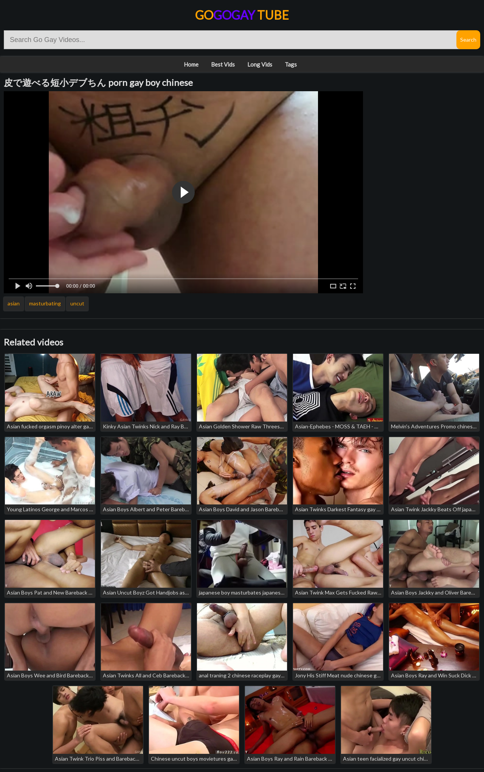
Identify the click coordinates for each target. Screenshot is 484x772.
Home (191, 64)
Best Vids (223, 64)
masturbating (45, 303)
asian (14, 303)
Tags (291, 64)
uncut (77, 303)
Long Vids (259, 64)
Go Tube (242, 15)
